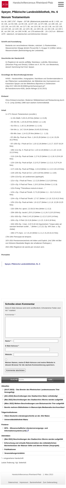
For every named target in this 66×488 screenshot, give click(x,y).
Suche (14, 379)
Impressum (24, 482)
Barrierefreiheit (35, 482)
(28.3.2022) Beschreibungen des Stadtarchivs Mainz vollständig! (31, 396)
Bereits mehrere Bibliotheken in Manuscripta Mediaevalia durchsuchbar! (34, 407)
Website (8, 354)
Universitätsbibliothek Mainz (16, 420)
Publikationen (10, 449)
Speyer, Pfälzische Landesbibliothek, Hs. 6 (22, 264)
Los (50, 380)
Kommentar (10, 315)
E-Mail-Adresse (12, 346)
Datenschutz (13, 482)
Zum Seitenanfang (50, 482)
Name (8, 341)
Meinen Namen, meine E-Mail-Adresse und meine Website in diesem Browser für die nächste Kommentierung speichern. (30, 363)
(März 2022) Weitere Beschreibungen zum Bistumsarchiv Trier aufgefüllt (34, 403)
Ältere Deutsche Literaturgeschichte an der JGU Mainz (27, 416)
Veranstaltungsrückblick (14, 453)
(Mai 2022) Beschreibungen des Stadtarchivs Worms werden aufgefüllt (33, 400)
